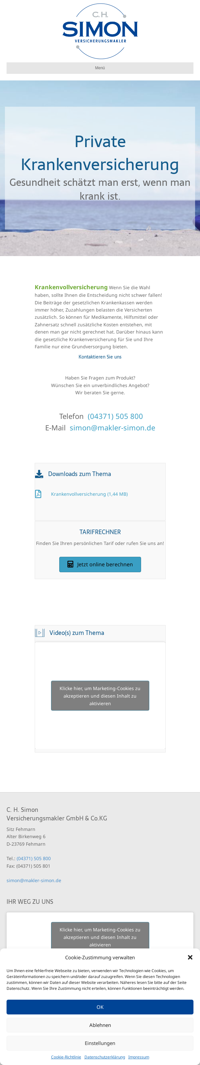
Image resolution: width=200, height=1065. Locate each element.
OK (100, 1007)
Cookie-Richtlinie (66, 1057)
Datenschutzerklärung (104, 1057)
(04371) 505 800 (115, 416)
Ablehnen (100, 1025)
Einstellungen (100, 1043)
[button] (190, 957)
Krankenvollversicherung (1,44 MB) (89, 494)
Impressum (138, 1057)
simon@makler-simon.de (112, 427)
